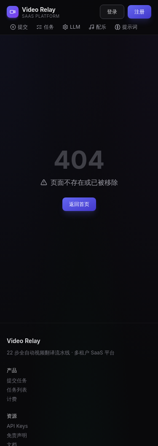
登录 (112, 11)
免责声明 (17, 435)
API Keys (17, 426)
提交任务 (17, 380)
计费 (12, 399)
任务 (45, 27)
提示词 (126, 27)
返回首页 (79, 204)
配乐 (97, 27)
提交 (19, 27)
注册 (139, 11)
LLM (71, 27)
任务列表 (17, 390)
